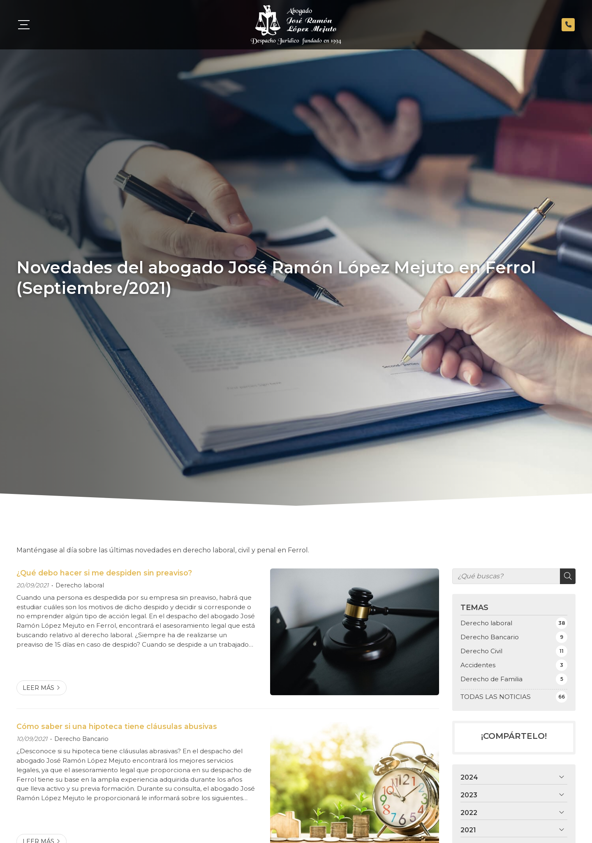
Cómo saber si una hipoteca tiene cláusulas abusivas (116, 726)
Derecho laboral (80, 585)
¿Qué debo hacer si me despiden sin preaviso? (104, 572)
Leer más (38, 688)
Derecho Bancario (81, 739)
